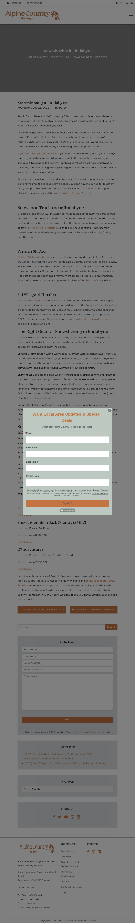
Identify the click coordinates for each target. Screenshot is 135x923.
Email (29, 433)
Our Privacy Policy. (74, 495)
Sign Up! (67, 503)
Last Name (32, 462)
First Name (32, 447)
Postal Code (32, 476)
